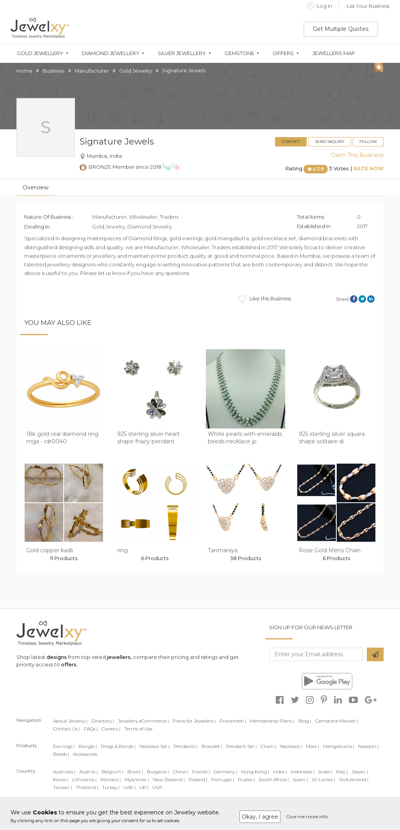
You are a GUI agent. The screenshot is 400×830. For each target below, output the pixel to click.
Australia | (64, 772)
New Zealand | (169, 779)
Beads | (61, 754)
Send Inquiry (330, 141)
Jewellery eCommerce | (143, 721)
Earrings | (64, 746)
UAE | (129, 787)
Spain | (300, 779)
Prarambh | (233, 721)
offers (69, 664)
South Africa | (274, 779)
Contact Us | (66, 729)
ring (122, 550)
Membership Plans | (272, 721)
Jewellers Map (333, 53)
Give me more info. (307, 816)
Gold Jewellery (40, 53)
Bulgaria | (158, 772)
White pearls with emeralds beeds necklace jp (245, 437)
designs (56, 657)
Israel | (325, 772)
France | (201, 772)
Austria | (88, 772)
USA (157, 787)
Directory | (102, 721)
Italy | (342, 772)
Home (24, 71)
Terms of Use (138, 729)
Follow (368, 141)
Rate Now (369, 169)
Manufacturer (92, 71)
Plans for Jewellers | (194, 721)
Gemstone (239, 53)
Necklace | (291, 746)
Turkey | (111, 787)
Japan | (360, 772)
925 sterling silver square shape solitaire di (332, 437)
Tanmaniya (223, 550)
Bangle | (88, 746)
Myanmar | (137, 779)
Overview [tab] (35, 187)
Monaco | (110, 779)
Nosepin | (368, 746)
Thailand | (87, 787)
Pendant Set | (241, 746)
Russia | (246, 779)
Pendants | (185, 746)
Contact (291, 141)
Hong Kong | (255, 772)
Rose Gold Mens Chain (330, 550)
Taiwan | (62, 787)
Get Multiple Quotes (340, 28)
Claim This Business (357, 155)
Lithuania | (84, 779)
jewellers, (119, 657)
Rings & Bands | (118, 746)
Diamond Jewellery (110, 53)
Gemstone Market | (336, 721)
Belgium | (112, 772)
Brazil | (135, 772)
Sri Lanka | (323, 779)
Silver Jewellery (182, 53)
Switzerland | (353, 779)
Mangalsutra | (338, 746)
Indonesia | (302, 772)
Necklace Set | (154, 746)
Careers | (111, 729)
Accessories (85, 754)
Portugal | (222, 779)
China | (180, 772)
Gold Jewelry (135, 71)
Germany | (225, 772)
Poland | (198, 779)
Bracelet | (212, 746)
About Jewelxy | (70, 721)
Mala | (312, 746)
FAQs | (91, 729)
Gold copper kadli (49, 550)
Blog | (304, 721)
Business (53, 71)
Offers (283, 53)
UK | (143, 787)
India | (280, 772)
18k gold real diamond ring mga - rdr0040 (62, 437)
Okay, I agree (260, 816)
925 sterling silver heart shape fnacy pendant (148, 437)
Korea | (60, 779)
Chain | (268, 746)
